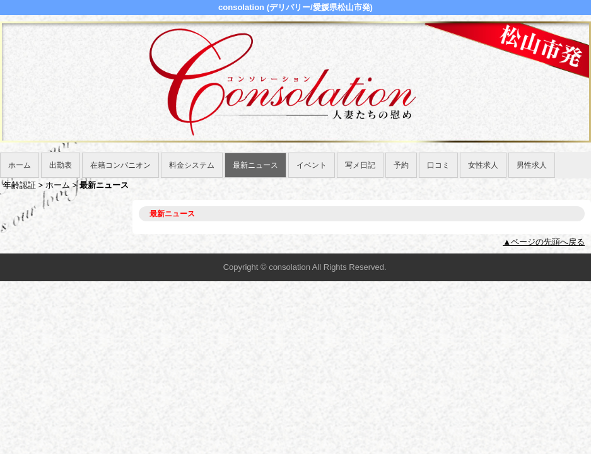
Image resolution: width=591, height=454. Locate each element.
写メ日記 (360, 165)
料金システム (191, 165)
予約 (401, 165)
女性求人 (483, 165)
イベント (311, 165)
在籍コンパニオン (120, 165)
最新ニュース (255, 165)
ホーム (19, 165)
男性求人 (532, 165)
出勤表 (60, 165)
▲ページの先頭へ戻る (544, 242)
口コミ (438, 165)
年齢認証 (19, 185)
